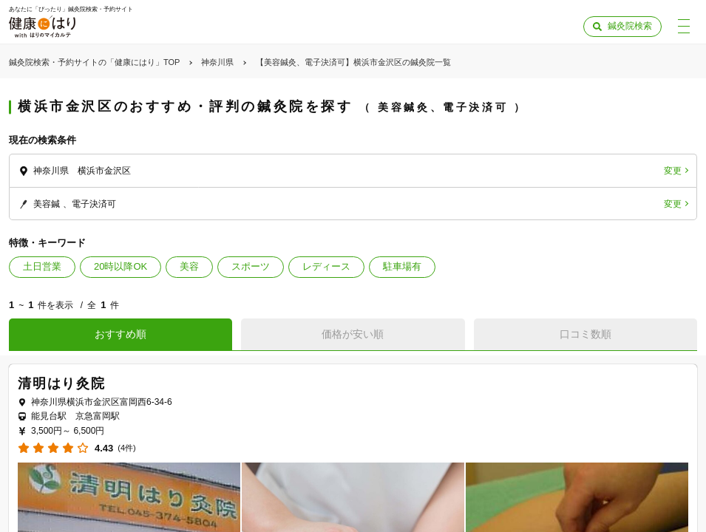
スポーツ (250, 266)
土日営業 (42, 266)
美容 (189, 266)
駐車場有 (402, 266)
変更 (673, 170)
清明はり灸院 (62, 383)
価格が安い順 (353, 334)
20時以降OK (120, 266)
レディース (326, 266)
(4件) (126, 448)
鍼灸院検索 (630, 26)
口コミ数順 (585, 334)
